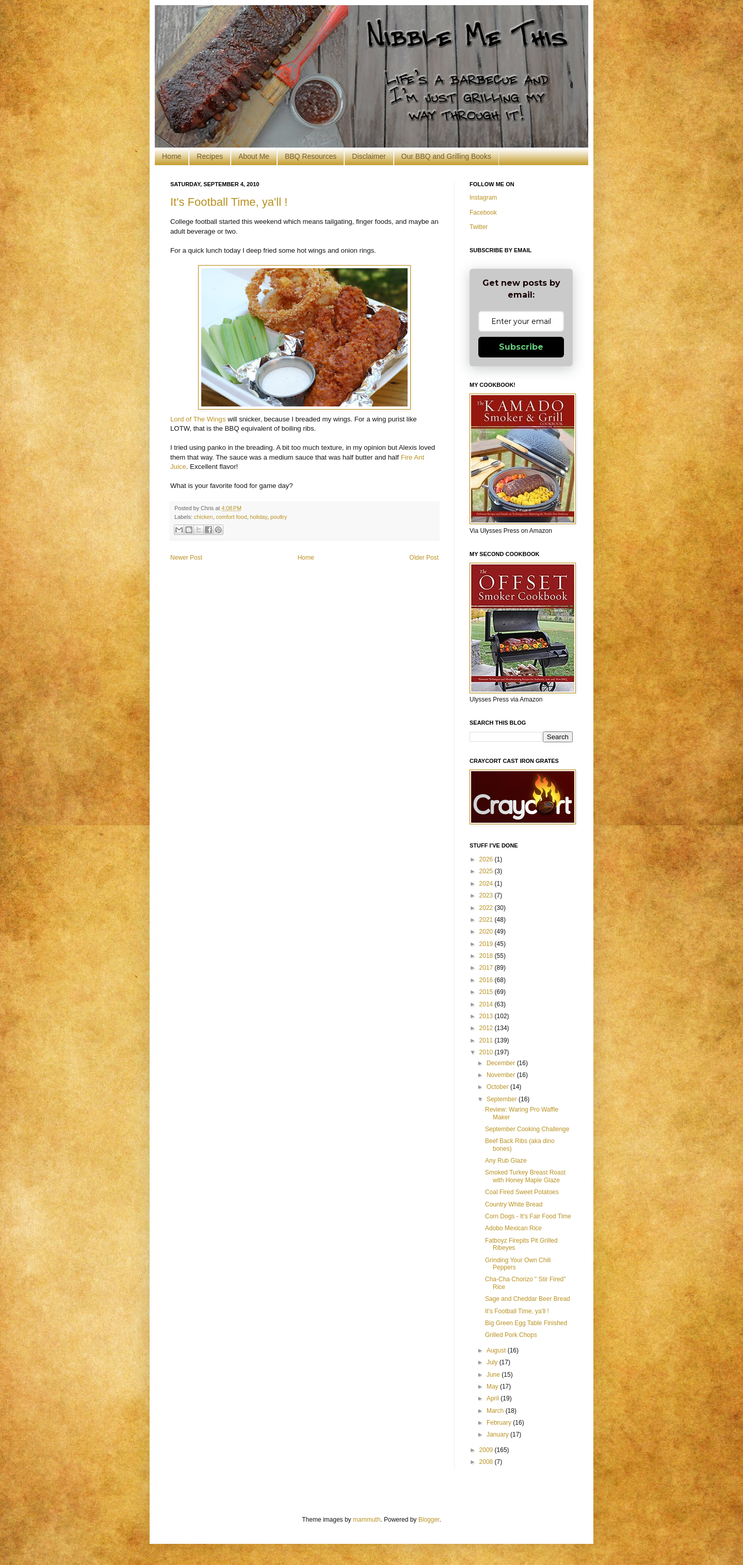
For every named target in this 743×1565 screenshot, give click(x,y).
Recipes (210, 156)
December (502, 1063)
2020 (487, 931)
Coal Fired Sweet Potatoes (522, 1192)
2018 (487, 955)
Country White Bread (513, 1204)
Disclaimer (368, 156)
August (497, 1350)
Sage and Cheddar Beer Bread (527, 1298)
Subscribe (521, 347)
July (493, 1362)
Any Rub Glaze (506, 1160)
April (493, 1398)
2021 (487, 919)
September (503, 1099)
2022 (487, 907)
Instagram (483, 197)
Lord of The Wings (198, 419)
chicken (203, 517)
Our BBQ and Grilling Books (446, 156)
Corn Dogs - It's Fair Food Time (528, 1216)
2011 (487, 1040)
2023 (487, 895)
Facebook (483, 212)
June (494, 1374)
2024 (487, 883)
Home (171, 156)
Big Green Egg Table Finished (526, 1323)
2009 (487, 1450)
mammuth (366, 1519)
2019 (487, 944)
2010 (487, 1052)
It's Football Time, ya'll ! (228, 201)
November (502, 1075)
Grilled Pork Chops (511, 1335)
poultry (278, 517)
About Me (253, 156)
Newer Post (186, 557)
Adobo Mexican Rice (513, 1228)
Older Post (424, 557)
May (493, 1386)
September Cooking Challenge (527, 1129)
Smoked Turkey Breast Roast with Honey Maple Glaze (525, 1176)
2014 (487, 1004)
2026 (487, 859)
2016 (487, 980)
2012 (487, 1028)
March (496, 1410)
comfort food (231, 517)
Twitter (479, 227)
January (498, 1434)
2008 (487, 1461)
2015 (487, 992)
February (500, 1422)
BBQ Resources (310, 156)
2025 (487, 871)
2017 (487, 967)
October (498, 1086)
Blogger (429, 1519)
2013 (487, 1016)
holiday (258, 517)
